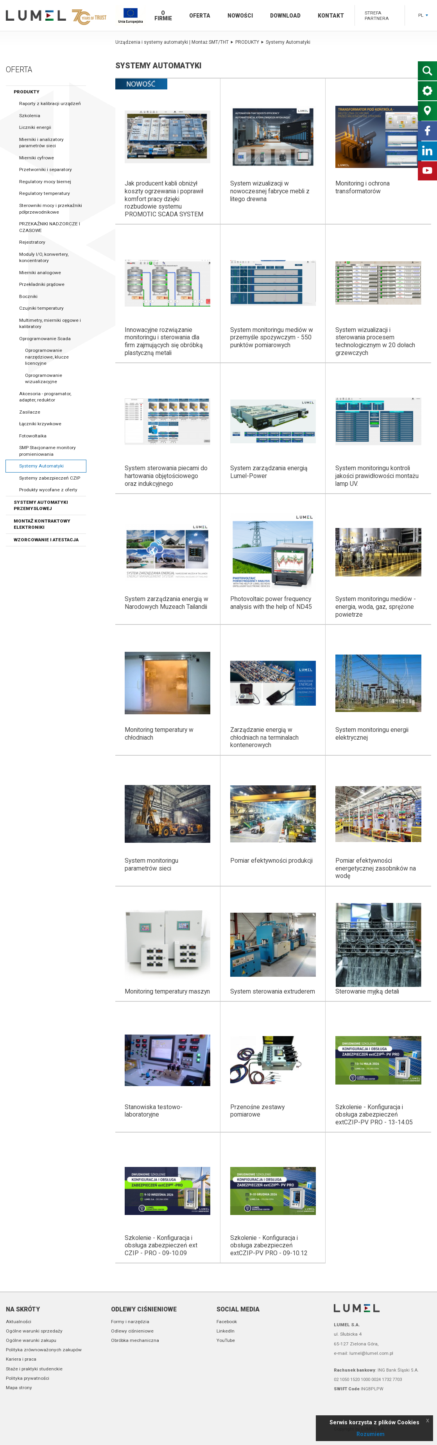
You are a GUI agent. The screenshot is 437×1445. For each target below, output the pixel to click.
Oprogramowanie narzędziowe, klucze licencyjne (47, 357)
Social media (238, 1309)
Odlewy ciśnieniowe (144, 1309)
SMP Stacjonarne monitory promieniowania (47, 451)
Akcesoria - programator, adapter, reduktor (45, 397)
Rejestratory (32, 242)
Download (285, 15)
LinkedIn (226, 1331)
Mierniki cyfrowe (36, 158)
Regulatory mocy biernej (45, 181)
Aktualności (18, 1321)
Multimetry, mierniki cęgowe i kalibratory (50, 324)
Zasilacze (29, 412)
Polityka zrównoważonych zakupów (44, 1349)
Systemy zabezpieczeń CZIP (49, 478)
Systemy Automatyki (41, 466)
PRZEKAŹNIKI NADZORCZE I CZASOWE (49, 227)
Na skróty (23, 1309)
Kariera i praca (21, 1359)
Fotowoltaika (33, 436)
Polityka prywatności (27, 1378)
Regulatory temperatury (44, 193)
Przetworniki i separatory (45, 169)
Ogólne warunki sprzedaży (34, 1331)
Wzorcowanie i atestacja (46, 539)
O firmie (163, 15)
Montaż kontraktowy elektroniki (42, 524)
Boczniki (28, 296)
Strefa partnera (377, 15)
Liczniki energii (35, 127)
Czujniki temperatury (41, 308)
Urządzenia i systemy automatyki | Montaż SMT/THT (174, 42)
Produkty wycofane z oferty (48, 489)
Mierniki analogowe (40, 272)
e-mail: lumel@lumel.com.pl (363, 1353)
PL (423, 15)
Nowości (240, 15)
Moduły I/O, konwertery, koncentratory (43, 258)
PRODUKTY (26, 92)
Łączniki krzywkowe (40, 423)
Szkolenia (29, 115)
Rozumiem (370, 1434)
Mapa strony (19, 1387)
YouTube (226, 1340)
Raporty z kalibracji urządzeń (50, 103)
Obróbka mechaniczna (135, 1340)
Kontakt (331, 15)
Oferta (199, 15)
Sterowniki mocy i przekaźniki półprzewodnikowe (50, 209)
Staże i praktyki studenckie (34, 1369)
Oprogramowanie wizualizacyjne (43, 379)
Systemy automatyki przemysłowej (41, 506)
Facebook (227, 1321)
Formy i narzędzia (130, 1321)
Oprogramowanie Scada (45, 338)
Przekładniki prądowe (41, 284)
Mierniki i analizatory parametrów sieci (41, 143)
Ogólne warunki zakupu (31, 1340)
